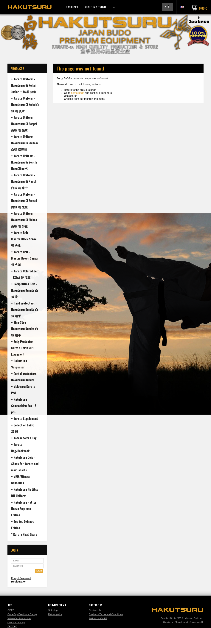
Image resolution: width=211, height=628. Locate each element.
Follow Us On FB (98, 618)
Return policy (55, 614)
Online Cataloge (16, 622)
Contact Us (95, 610)
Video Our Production (19, 618)
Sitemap (12, 626)
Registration (19, 581)
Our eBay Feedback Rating (22, 614)
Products (72, 7)
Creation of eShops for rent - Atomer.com (183, 622)
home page (77, 92)
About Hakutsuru (95, 7)
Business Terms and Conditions (106, 614)
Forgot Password (21, 578)
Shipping (53, 610)
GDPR (11, 610)
